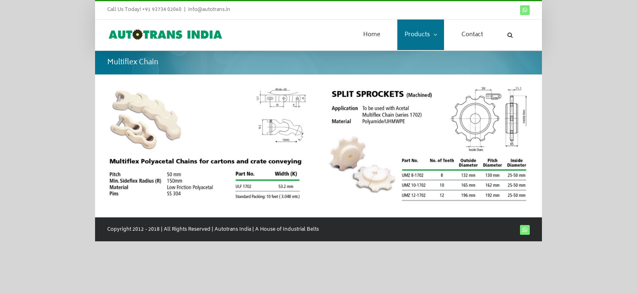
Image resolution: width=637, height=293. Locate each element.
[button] (520, 35)
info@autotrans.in (209, 10)
